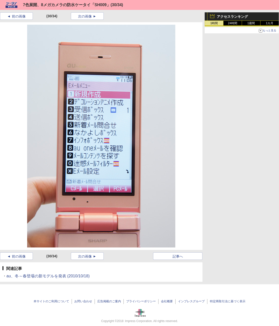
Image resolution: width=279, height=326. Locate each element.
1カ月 (270, 23)
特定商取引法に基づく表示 (227, 301)
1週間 (251, 23)
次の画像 (85, 16)
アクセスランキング (232, 17)
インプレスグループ (191, 301)
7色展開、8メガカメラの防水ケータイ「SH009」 (67, 5)
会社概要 (167, 301)
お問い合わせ (83, 301)
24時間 (232, 23)
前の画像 (19, 16)
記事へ (178, 256)
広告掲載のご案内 (109, 301)
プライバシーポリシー (141, 301)
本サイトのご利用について (51, 301)
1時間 (214, 23)
